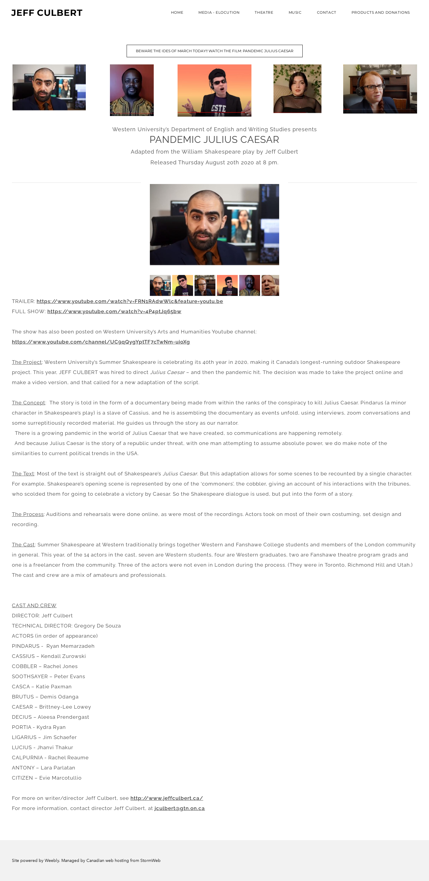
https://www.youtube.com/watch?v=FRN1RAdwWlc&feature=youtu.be (130, 301)
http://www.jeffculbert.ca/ (166, 798)
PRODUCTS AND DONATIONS (380, 13)
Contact (326, 13)
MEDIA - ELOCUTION (218, 13)
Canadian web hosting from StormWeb (123, 860)
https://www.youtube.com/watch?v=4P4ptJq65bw (114, 311)
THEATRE (263, 13)
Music (294, 13)
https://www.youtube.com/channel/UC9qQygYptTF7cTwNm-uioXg (101, 342)
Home (176, 13)
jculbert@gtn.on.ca (180, 808)
